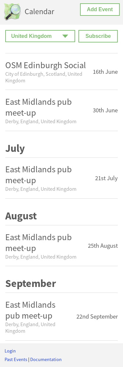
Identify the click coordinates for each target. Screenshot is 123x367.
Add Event (100, 9)
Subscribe (98, 36)
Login (10, 351)
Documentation (46, 359)
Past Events (16, 359)
